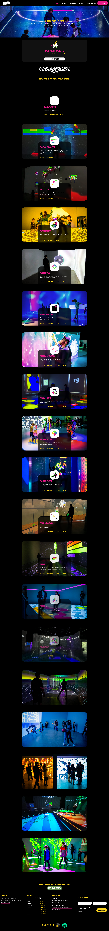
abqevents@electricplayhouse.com (62, 909)
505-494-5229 (56, 911)
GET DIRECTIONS (5, 904)
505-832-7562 (56, 904)
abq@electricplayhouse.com (60, 902)
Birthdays (73, 3)
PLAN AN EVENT (91, 3)
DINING (64, 3)
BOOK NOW (101, 910)
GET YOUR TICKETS (54, 888)
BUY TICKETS (102, 3)
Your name (95, 900)
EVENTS (81, 3)
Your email (80, 900)
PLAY (57, 3)
